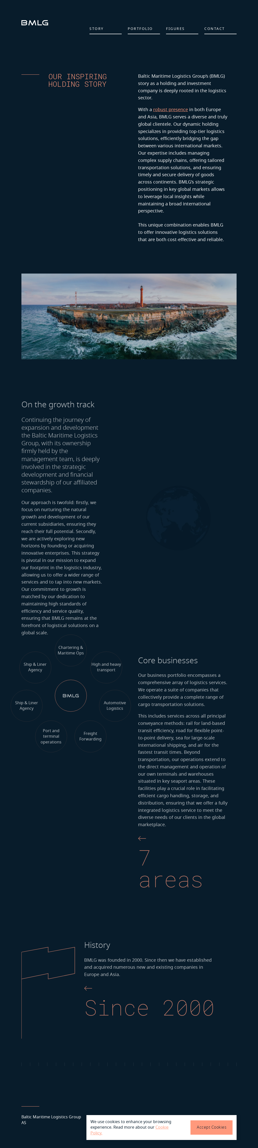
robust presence (170, 109)
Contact (214, 28)
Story (96, 28)
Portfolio (140, 28)
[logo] (34, 22)
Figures (175, 28)
